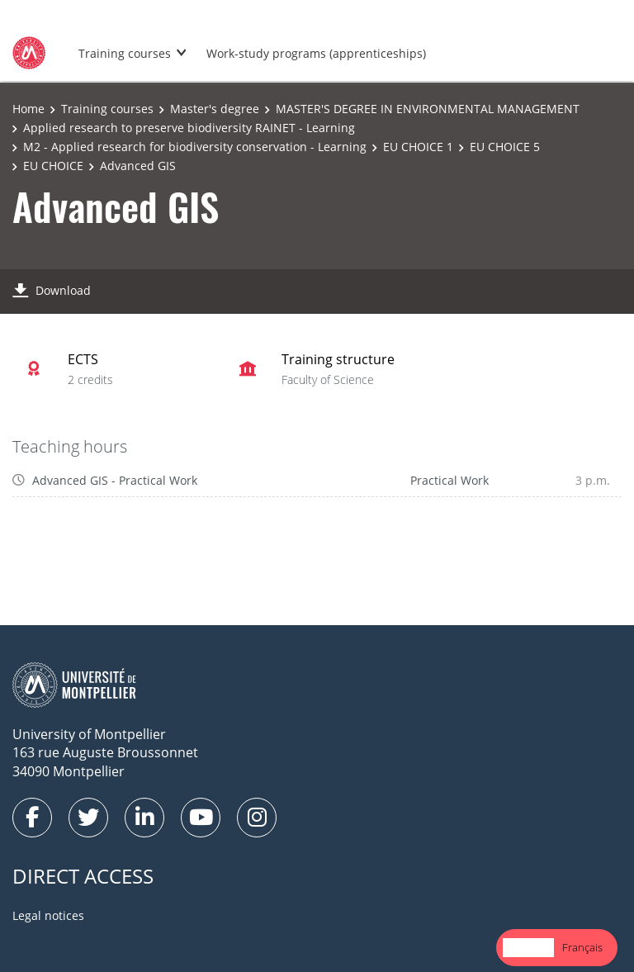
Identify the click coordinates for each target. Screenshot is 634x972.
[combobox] (528, 947)
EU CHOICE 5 (505, 146)
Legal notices (48, 915)
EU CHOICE (53, 165)
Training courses (124, 53)
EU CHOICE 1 (418, 146)
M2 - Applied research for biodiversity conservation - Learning (195, 146)
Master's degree (214, 108)
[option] (582, 947)
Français (582, 947)
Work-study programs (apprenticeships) (316, 53)
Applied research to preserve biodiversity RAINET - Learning (189, 127)
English (528, 947)
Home (28, 108)
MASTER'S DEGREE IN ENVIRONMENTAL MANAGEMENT (428, 108)
